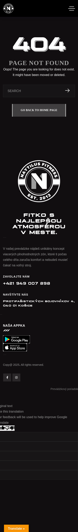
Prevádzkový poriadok (64, 389)
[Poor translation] (10, 428)
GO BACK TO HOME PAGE (39, 110)
